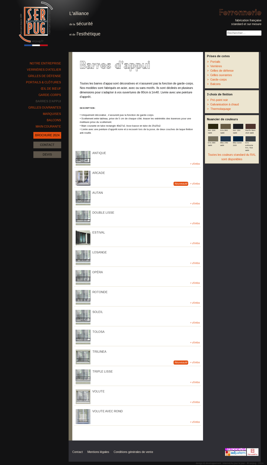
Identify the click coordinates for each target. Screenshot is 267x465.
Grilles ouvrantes (44, 107)
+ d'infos (195, 163)
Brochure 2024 (47, 135)
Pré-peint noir (217, 100)
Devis (47, 154)
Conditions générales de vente (133, 451)
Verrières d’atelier (44, 69)
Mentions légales (98, 451)
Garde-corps (50, 95)
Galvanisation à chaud (223, 104)
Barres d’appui (48, 101)
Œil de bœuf (51, 88)
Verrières (214, 66)
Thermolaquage (219, 108)
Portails (213, 61)
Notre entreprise (45, 63)
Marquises (52, 113)
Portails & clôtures (43, 82)
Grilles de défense (44, 76)
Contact (47, 144)
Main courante (48, 126)
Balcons (54, 120)
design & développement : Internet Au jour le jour (220, 463)
